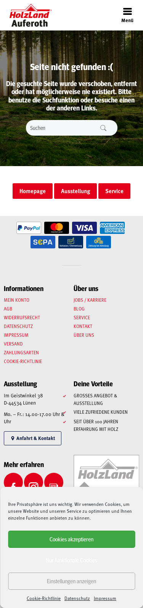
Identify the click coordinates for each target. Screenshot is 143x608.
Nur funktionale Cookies (71, 560)
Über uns (84, 335)
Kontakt (83, 326)
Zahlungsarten (21, 352)
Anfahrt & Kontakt (32, 438)
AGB (8, 309)
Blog (79, 309)
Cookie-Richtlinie (44, 598)
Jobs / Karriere (90, 300)
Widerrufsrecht (22, 317)
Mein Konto (16, 300)
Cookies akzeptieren (71, 539)
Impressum (105, 598)
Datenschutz (77, 598)
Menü (127, 15)
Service (82, 317)
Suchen (103, 128)
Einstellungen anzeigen (71, 581)
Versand (13, 344)
